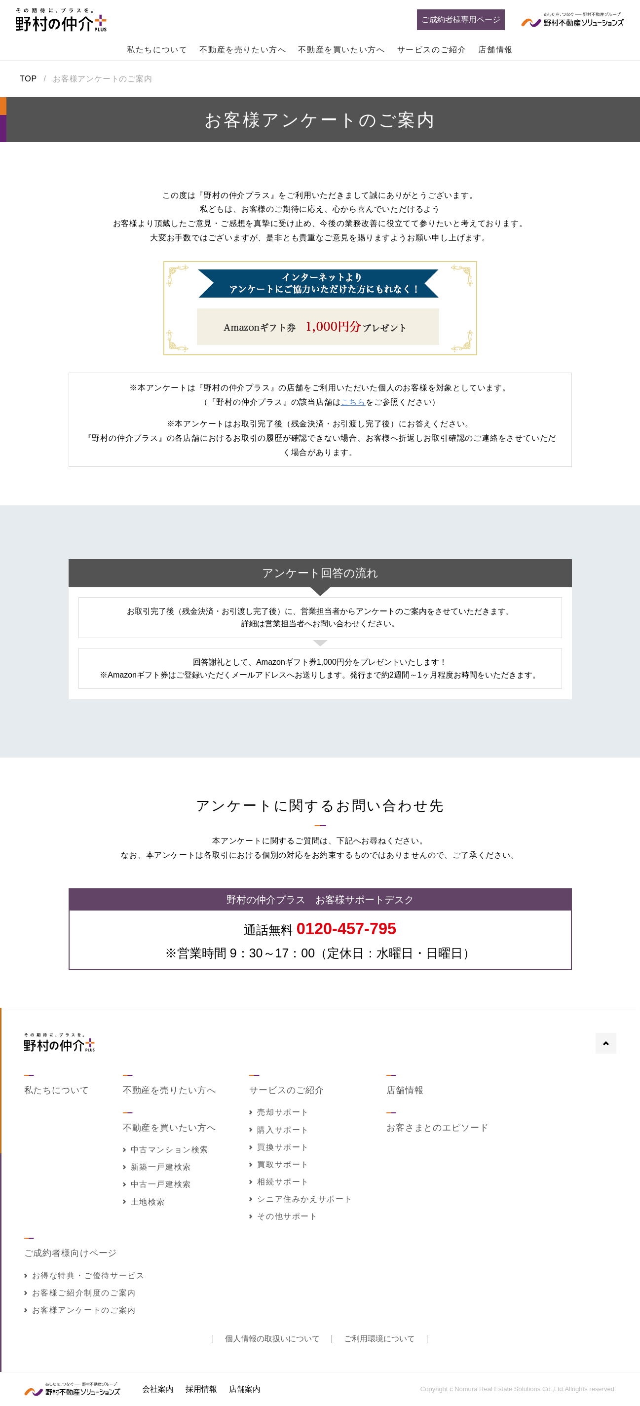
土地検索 (144, 1202)
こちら (353, 402)
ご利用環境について (379, 1338)
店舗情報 (495, 49)
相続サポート (279, 1182)
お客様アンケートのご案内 (80, 1310)
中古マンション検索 (166, 1149)
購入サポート (279, 1130)
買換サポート (279, 1147)
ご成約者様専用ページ (460, 19)
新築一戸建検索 (157, 1167)
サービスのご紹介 (432, 49)
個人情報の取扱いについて (272, 1338)
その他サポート (283, 1216)
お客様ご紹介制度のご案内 (80, 1293)
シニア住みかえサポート (301, 1199)
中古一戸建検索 (157, 1184)
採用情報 (201, 1389)
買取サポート (279, 1164)
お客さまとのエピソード (437, 1128)
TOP (28, 79)
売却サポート (279, 1112)
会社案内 (158, 1389)
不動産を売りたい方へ (242, 49)
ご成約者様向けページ (70, 1253)
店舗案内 (245, 1389)
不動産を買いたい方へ (341, 49)
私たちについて (157, 49)
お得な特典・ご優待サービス (84, 1275)
